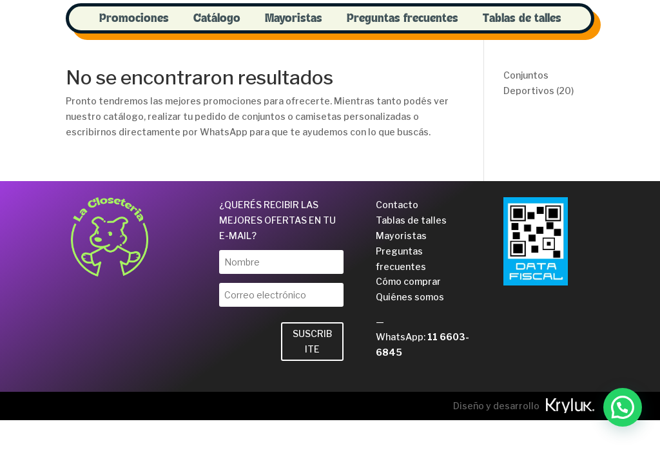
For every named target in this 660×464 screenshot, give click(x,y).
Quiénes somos (410, 296)
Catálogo (216, 18)
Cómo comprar (408, 281)
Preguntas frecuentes (402, 18)
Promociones (134, 18)
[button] (622, 407)
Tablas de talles (522, 18)
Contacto (397, 204)
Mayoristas (293, 18)
